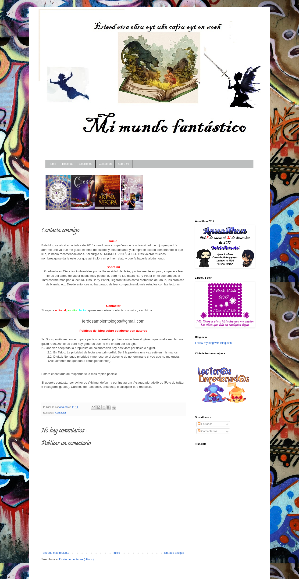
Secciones (85, 163)
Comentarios (207, 431)
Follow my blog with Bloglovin (213, 343)
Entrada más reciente (56, 552)
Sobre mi (123, 163)
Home (52, 163)
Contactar (60, 412)
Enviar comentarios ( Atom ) (76, 559)
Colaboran (105, 163)
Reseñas (67, 163)
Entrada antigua (174, 552)
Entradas (205, 424)
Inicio (117, 552)
